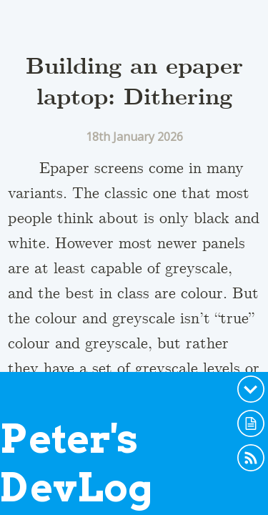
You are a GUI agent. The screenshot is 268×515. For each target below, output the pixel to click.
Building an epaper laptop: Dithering (134, 83)
